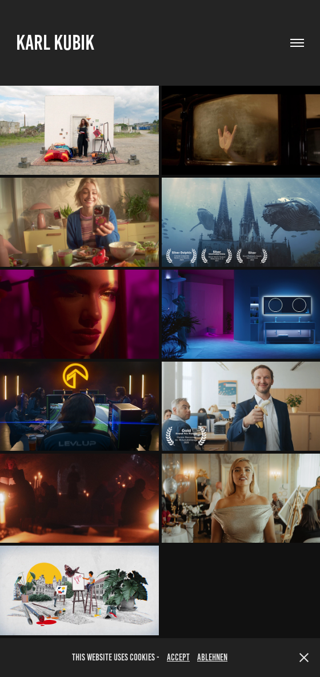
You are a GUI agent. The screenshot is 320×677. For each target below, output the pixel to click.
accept (178, 657)
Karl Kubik (55, 42)
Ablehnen (212, 657)
